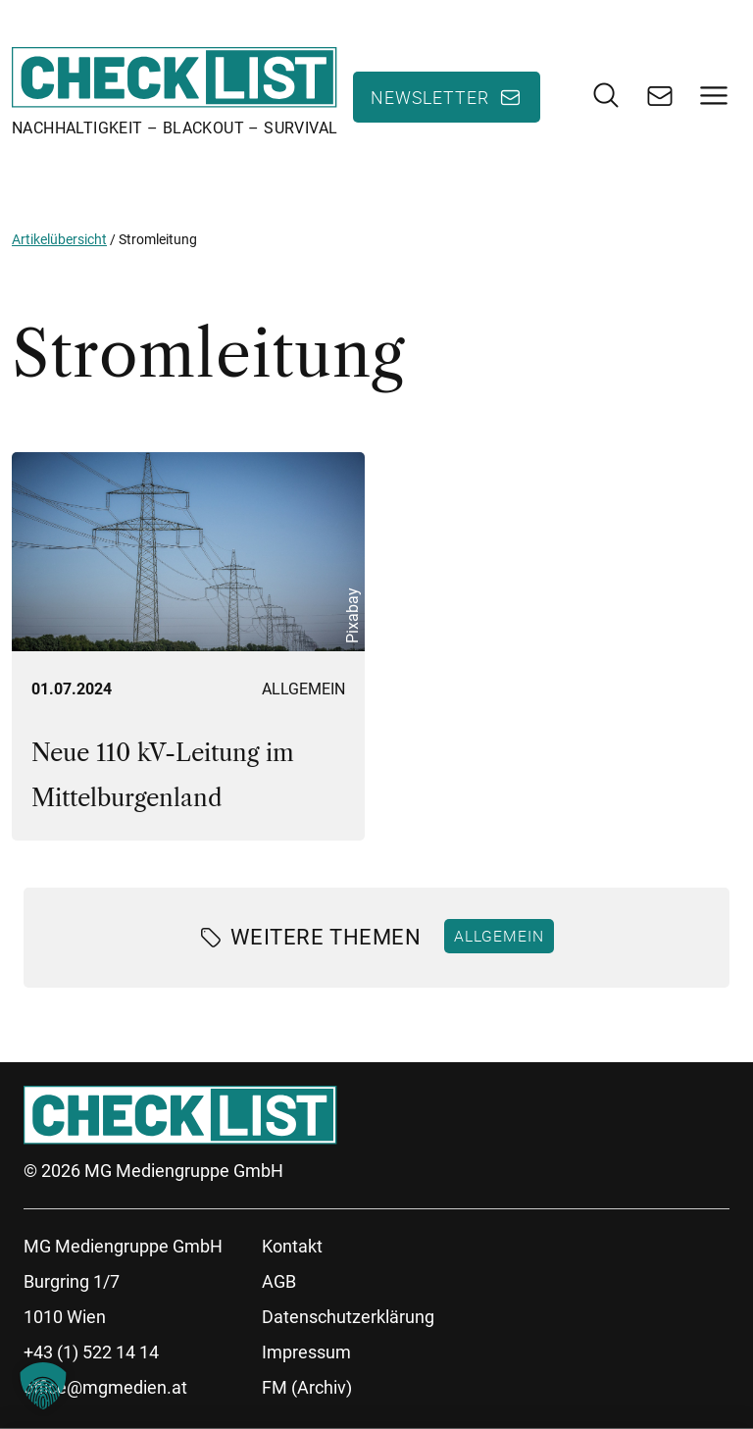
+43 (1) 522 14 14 (91, 1352)
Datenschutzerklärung (348, 1316)
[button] (43, 1386)
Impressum (306, 1352)
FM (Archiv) (307, 1387)
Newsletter (430, 97)
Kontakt (292, 1246)
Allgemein (303, 689)
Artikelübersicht (59, 239)
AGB (279, 1281)
